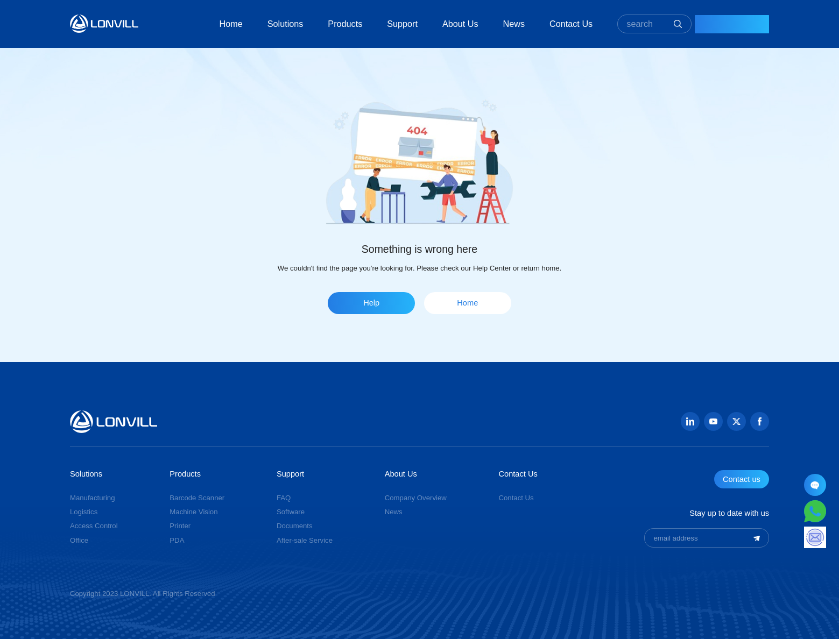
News (491, 24)
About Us (438, 24)
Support (379, 24)
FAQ (284, 498)
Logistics (83, 512)
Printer (180, 526)
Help (371, 303)
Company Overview (416, 498)
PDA (177, 540)
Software (291, 512)
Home (208, 24)
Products (322, 24)
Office (79, 540)
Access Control (94, 526)
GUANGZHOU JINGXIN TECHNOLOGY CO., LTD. (104, 23)
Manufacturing (92, 498)
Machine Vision (193, 512)
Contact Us (548, 24)
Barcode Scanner (197, 498)
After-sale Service (305, 540)
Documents (295, 526)
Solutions (262, 24)
